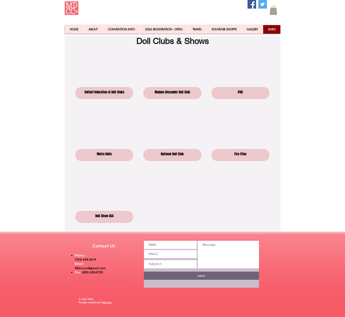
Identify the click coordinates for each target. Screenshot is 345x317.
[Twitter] (262, 4)
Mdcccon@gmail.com (90, 268)
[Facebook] (252, 4)
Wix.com (107, 302)
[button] (273, 10)
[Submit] (201, 276)
